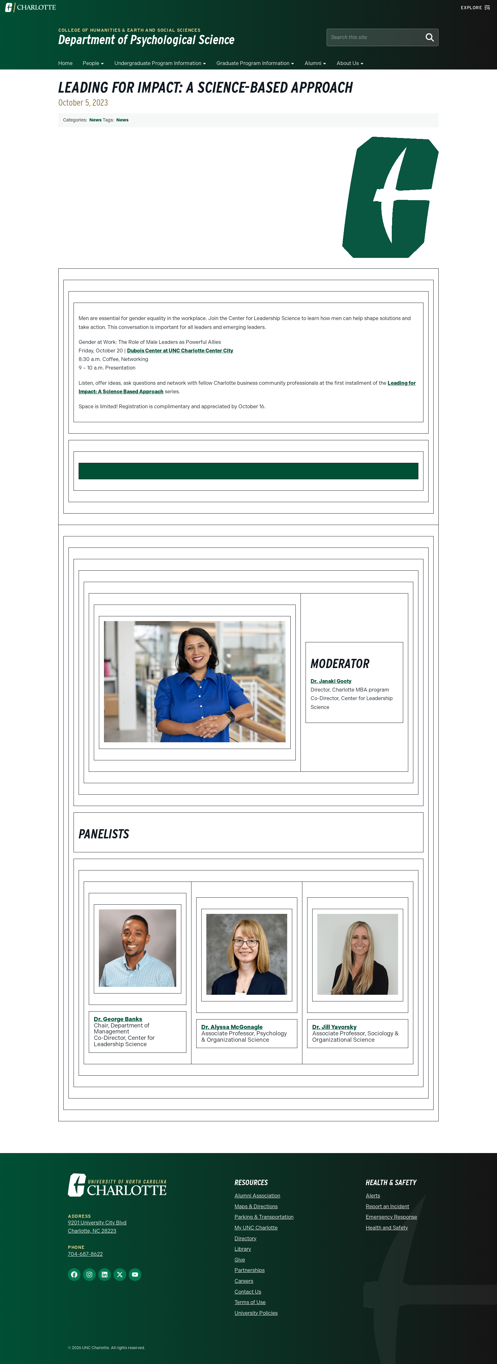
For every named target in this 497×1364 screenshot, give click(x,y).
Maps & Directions (256, 1206)
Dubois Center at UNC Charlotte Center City (180, 351)
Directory (245, 1239)
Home (65, 63)
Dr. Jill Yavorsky (334, 1027)
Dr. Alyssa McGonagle (232, 1027)
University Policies (256, 1313)
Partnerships (250, 1270)
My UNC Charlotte (256, 1228)
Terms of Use (250, 1302)
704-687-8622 (85, 1254)
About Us (348, 63)
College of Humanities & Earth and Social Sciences (129, 30)
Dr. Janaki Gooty (331, 681)
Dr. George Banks (118, 1019)
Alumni (313, 63)
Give (240, 1260)
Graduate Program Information (252, 63)
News (95, 120)
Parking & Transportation (264, 1217)
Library (243, 1249)
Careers (244, 1281)
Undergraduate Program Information (157, 63)
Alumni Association (257, 1196)
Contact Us (248, 1292)
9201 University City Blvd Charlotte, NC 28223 (97, 1227)
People (91, 63)
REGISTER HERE (107, 470)
